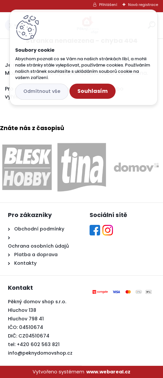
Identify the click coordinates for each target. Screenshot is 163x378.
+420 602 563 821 (38, 344)
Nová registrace (143, 4)
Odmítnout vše (41, 91)
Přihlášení (108, 4)
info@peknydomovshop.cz (40, 353)
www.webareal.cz (108, 371)
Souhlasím (92, 91)
